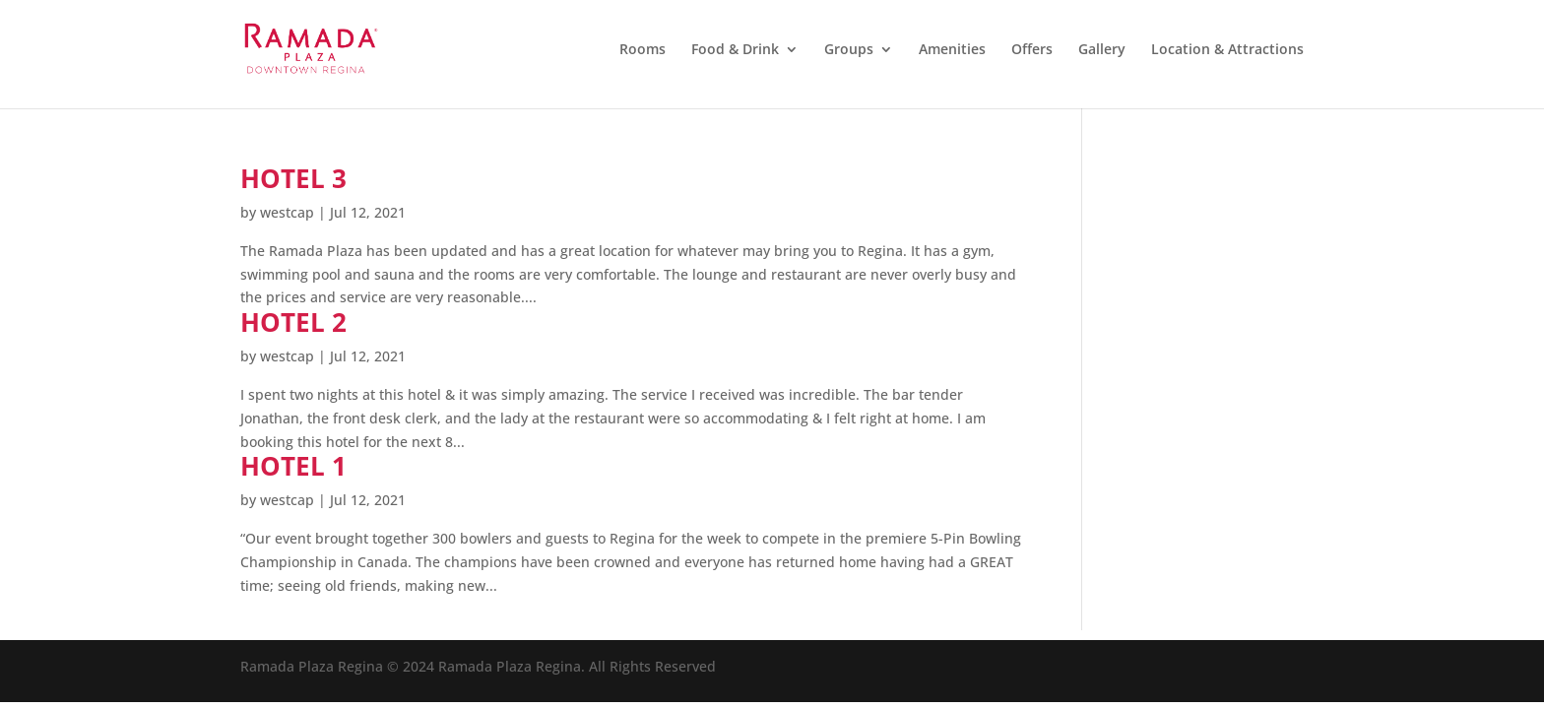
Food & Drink (735, 50)
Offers (1032, 50)
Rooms (642, 50)
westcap (287, 212)
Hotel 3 (293, 178)
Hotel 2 (293, 322)
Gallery (1102, 50)
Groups (848, 50)
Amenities (952, 50)
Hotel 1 (293, 465)
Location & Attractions (1227, 50)
